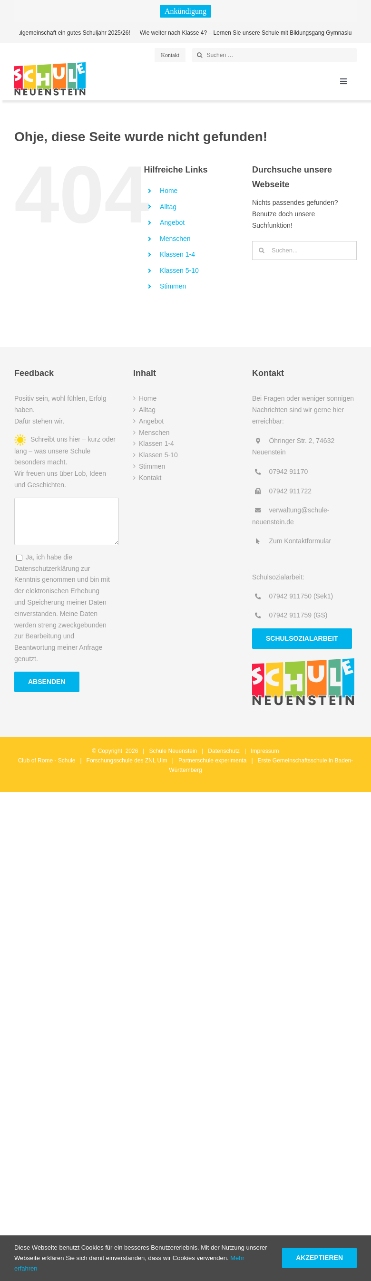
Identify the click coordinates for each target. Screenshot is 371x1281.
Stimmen (173, 286)
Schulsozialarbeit (302, 638)
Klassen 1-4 (177, 254)
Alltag (168, 207)
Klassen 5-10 (179, 270)
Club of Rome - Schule (47, 760)
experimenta (230, 760)
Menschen (175, 238)
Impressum (265, 751)
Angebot (172, 222)
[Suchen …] (274, 55)
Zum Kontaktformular (300, 541)
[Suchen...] (304, 250)
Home (168, 190)
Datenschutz (224, 751)
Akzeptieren (319, 1258)
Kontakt (150, 478)
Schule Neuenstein (173, 751)
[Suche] (199, 55)
